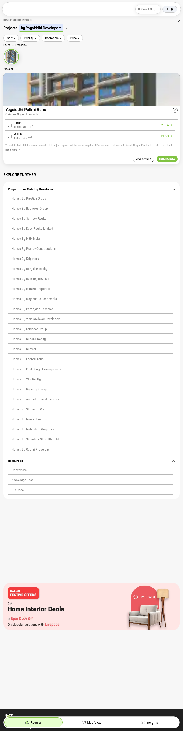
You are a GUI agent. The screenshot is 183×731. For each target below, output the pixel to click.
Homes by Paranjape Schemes (32, 309)
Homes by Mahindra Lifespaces (33, 429)
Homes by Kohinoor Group (29, 329)
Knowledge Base (22, 480)
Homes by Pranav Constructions (34, 248)
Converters (19, 470)
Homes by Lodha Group (28, 359)
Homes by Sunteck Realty (29, 218)
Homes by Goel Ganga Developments (36, 369)
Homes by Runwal (24, 349)
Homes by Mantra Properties (31, 289)
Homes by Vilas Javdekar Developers (36, 319)
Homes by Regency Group (29, 389)
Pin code (18, 490)
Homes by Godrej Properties (31, 449)
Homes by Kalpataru (25, 258)
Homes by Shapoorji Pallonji (31, 409)
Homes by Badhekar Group (30, 208)
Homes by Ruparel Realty (29, 339)
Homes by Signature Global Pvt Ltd (35, 439)
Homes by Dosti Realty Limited (32, 228)
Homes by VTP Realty (26, 379)
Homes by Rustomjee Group (31, 279)
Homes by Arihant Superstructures (35, 399)
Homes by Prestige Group (29, 198)
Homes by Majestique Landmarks (34, 299)
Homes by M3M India (26, 238)
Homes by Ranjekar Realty (30, 269)
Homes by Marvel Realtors (29, 419)
